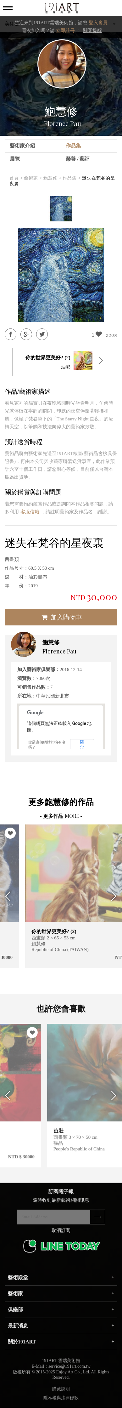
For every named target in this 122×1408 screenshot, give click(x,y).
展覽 (15, 159)
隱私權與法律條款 (61, 1402)
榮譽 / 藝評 (78, 159)
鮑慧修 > (52, 178)
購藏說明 (61, 1394)
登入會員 (98, 22)
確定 (82, 744)
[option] (61, 208)
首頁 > (16, 178)
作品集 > (72, 178)
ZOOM (111, 335)
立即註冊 (65, 30)
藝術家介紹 (22, 145)
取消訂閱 (61, 1235)
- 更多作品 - (61, 816)
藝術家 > (33, 178)
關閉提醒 (92, 30)
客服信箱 (29, 511)
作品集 (73, 145)
